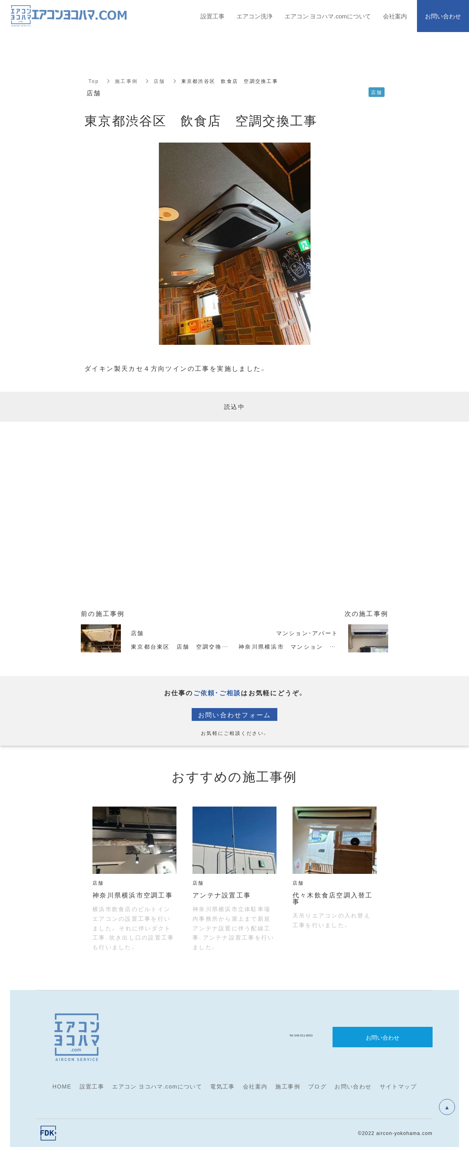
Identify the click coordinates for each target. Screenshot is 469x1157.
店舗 (159, 81)
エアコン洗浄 (255, 16)
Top (93, 81)
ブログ (317, 1086)
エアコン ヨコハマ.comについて (157, 1086)
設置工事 (92, 1086)
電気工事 (222, 1086)
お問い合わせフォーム (234, 714)
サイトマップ (398, 1086)
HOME (62, 1086)
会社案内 (255, 1086)
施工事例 (126, 81)
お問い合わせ (353, 1086)
